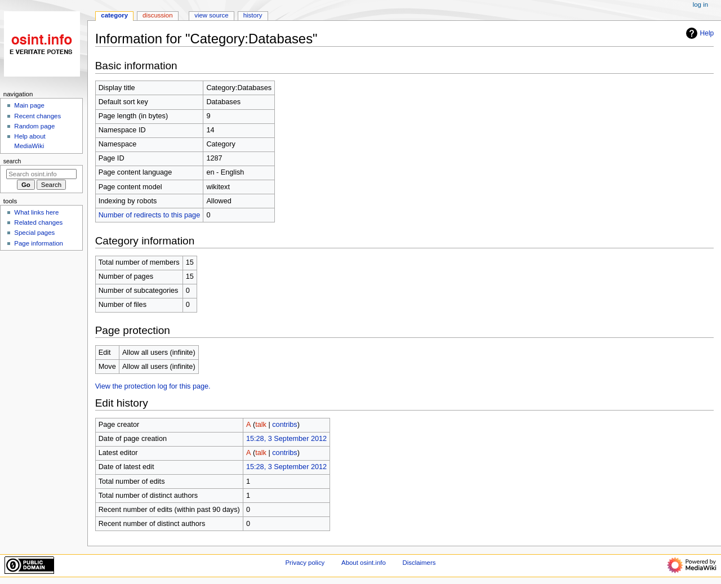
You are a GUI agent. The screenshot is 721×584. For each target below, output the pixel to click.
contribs (284, 425)
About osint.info (363, 562)
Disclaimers (418, 562)
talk (260, 425)
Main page (29, 105)
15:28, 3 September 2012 (286, 439)
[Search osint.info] (41, 174)
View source (211, 15)
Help (698, 33)
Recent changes (37, 116)
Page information (38, 243)
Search (12, 161)
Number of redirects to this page (150, 215)
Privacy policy (305, 562)
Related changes (38, 222)
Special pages (34, 232)
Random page (34, 126)
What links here (36, 212)
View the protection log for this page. (153, 386)
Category (114, 15)
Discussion (157, 15)
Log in (700, 4)
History (252, 15)
